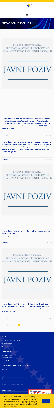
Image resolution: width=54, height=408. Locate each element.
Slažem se (46, 401)
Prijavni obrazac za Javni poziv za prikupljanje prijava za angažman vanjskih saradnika (26, 232)
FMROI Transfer (5, 369)
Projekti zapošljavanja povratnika (9, 360)
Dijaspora (4, 393)
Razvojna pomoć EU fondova (8, 390)
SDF (2, 374)
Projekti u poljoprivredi (7, 358)
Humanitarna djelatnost (7, 388)
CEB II (3, 376)
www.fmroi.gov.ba (8, 343)
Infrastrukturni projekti (7, 355)
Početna (46, 23)
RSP (2, 372)
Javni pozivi (5, 136)
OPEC (3, 379)
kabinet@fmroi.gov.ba (9, 347)
